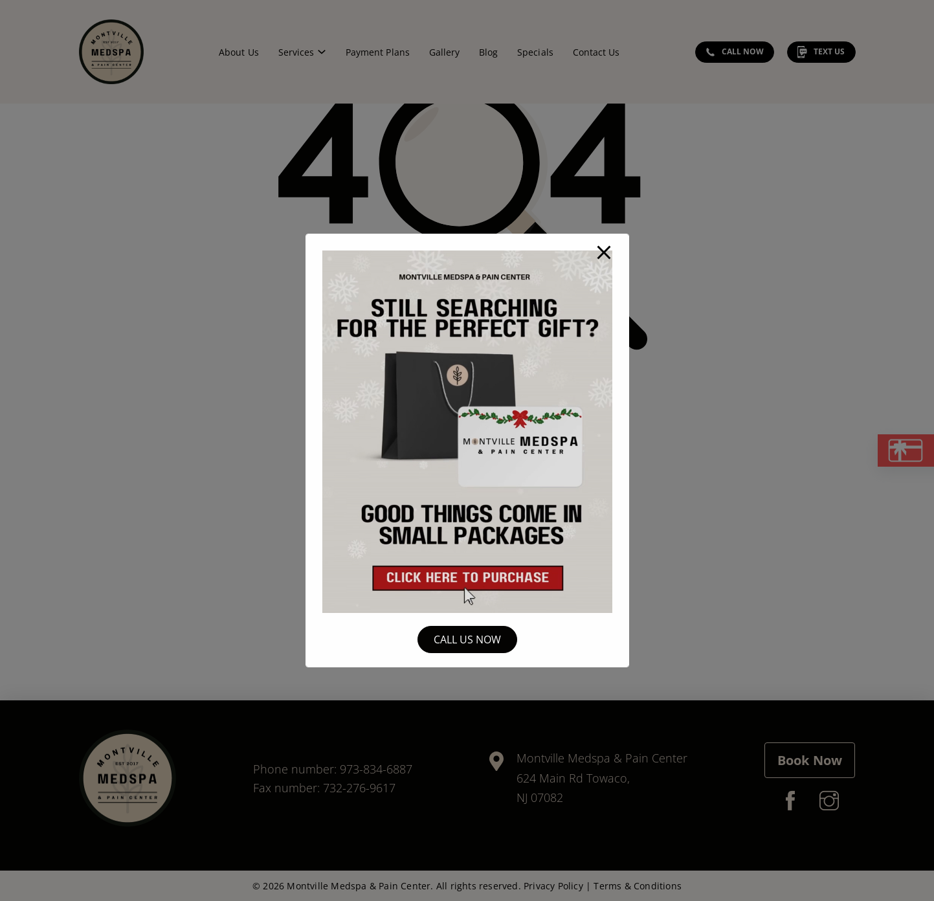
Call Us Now (467, 639)
